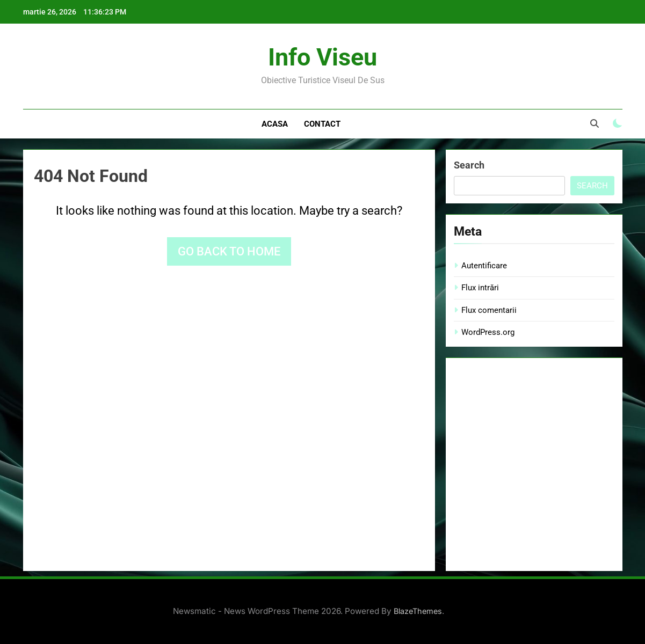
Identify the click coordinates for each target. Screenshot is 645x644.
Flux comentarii (489, 310)
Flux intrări (480, 287)
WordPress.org (487, 332)
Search (469, 165)
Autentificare (484, 265)
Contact (322, 124)
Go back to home (229, 251)
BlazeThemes (418, 611)
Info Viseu (322, 57)
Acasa (275, 124)
